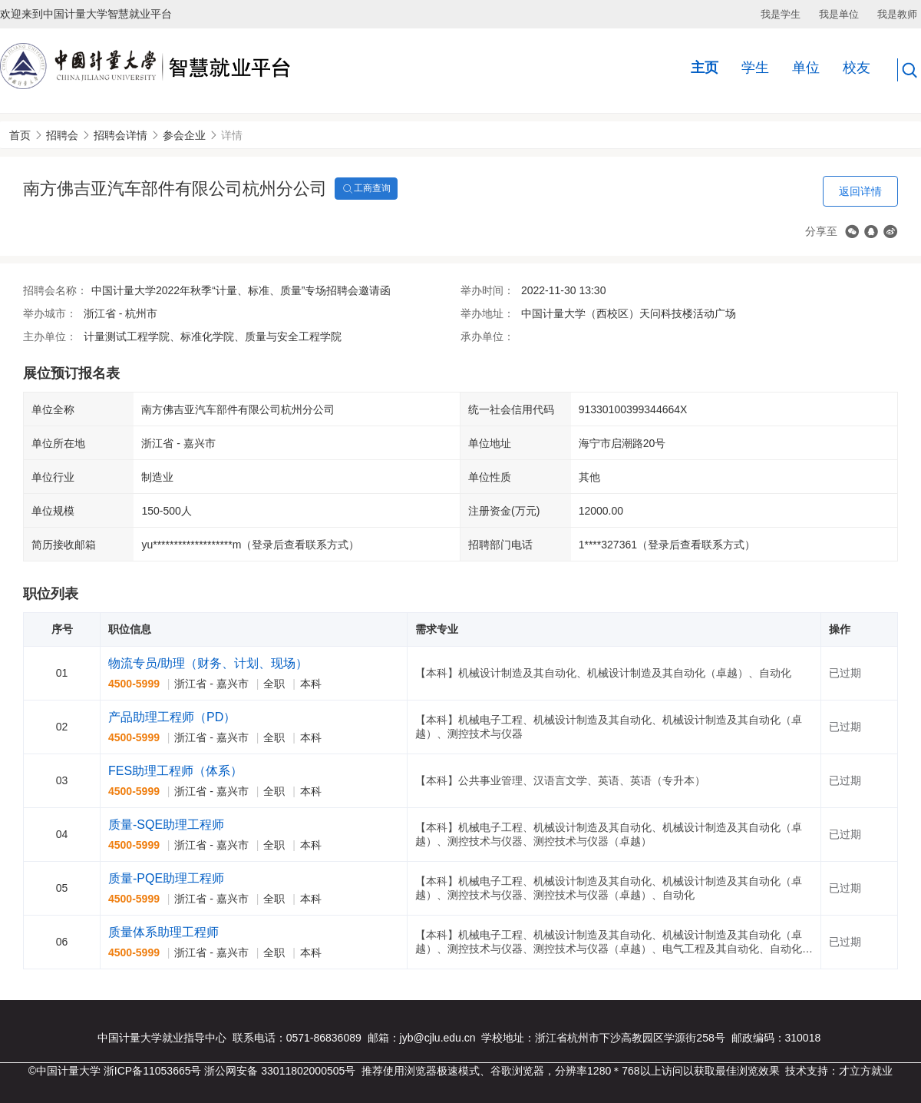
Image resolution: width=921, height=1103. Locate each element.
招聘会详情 (120, 135)
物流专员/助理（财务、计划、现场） (208, 663)
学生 (755, 67)
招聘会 (62, 135)
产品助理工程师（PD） (172, 717)
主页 (704, 67)
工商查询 (366, 189)
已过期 (845, 673)
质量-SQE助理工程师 (166, 824)
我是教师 (897, 14)
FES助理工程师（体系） (175, 770)
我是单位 (839, 14)
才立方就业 (866, 1071)
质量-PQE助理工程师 (166, 878)
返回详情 (860, 191)
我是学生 (781, 14)
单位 (806, 67)
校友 (856, 67)
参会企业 (184, 135)
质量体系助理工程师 (163, 932)
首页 (20, 135)
